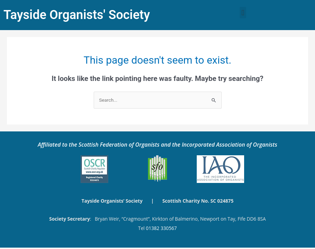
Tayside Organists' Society (76, 15)
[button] (243, 12)
